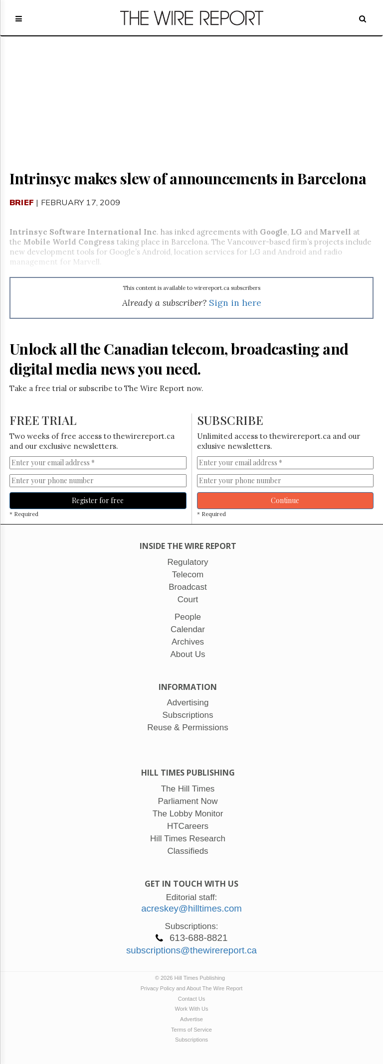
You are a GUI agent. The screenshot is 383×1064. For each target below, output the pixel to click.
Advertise (191, 1019)
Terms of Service (191, 1030)
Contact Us (191, 999)
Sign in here (235, 302)
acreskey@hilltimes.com (191, 908)
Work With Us (191, 1009)
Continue (285, 500)
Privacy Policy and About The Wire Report (192, 988)
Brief (21, 202)
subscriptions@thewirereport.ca (191, 950)
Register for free (98, 500)
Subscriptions (191, 1040)
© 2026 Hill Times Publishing (191, 978)
